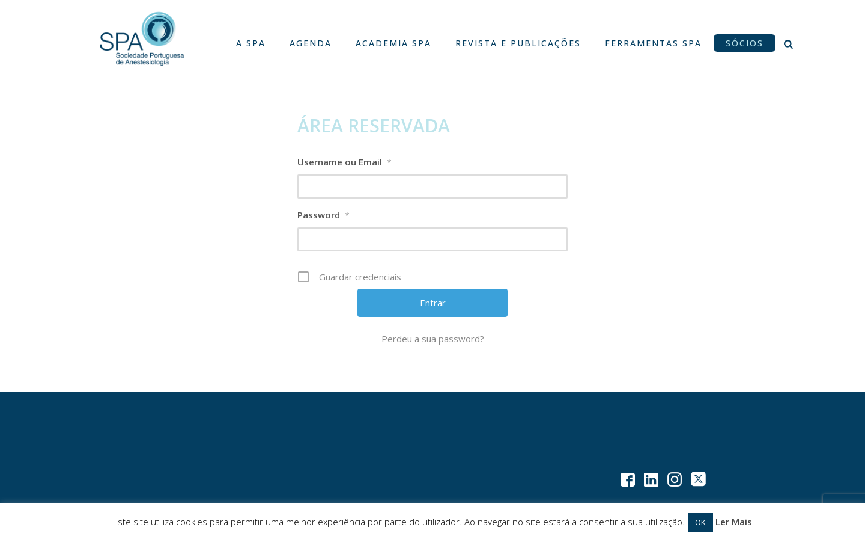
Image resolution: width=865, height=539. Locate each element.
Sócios (744, 43)
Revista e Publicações (518, 43)
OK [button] (700, 522)
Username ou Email (344, 162)
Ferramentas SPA (653, 43)
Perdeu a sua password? (432, 339)
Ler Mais (733, 522)
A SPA (251, 43)
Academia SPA (393, 43)
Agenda (311, 43)
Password (323, 215)
